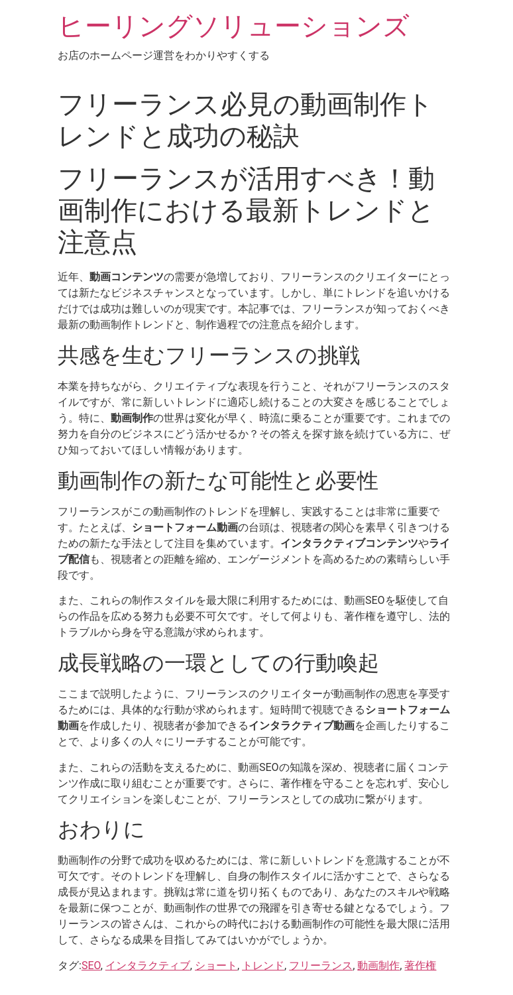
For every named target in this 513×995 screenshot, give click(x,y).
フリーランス (321, 965)
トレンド (263, 965)
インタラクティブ (147, 965)
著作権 (420, 965)
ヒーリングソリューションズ (234, 26)
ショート (216, 965)
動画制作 (378, 965)
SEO (91, 965)
